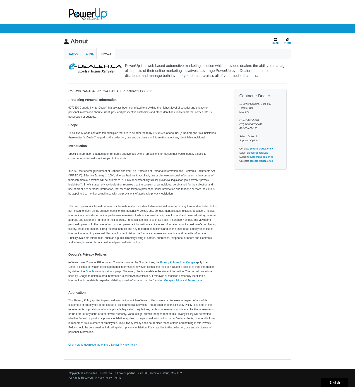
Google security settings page (103, 271)
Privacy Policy (103, 377)
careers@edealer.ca (261, 160)
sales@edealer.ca (257, 152)
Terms (89, 53)
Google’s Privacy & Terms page (183, 280)
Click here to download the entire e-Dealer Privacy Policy (102, 344)
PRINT (287, 43)
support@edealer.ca (261, 156)
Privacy (105, 53)
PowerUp (72, 53)
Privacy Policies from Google (177, 262)
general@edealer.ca (261, 148)
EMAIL (275, 43)
